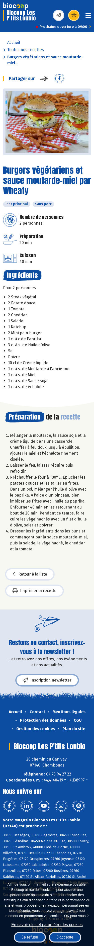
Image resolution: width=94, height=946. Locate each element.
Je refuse (30, 937)
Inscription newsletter (47, 680)
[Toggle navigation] (88, 17)
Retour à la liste (30, 574)
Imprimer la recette (34, 590)
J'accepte (65, 937)
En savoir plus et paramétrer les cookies (47, 925)
